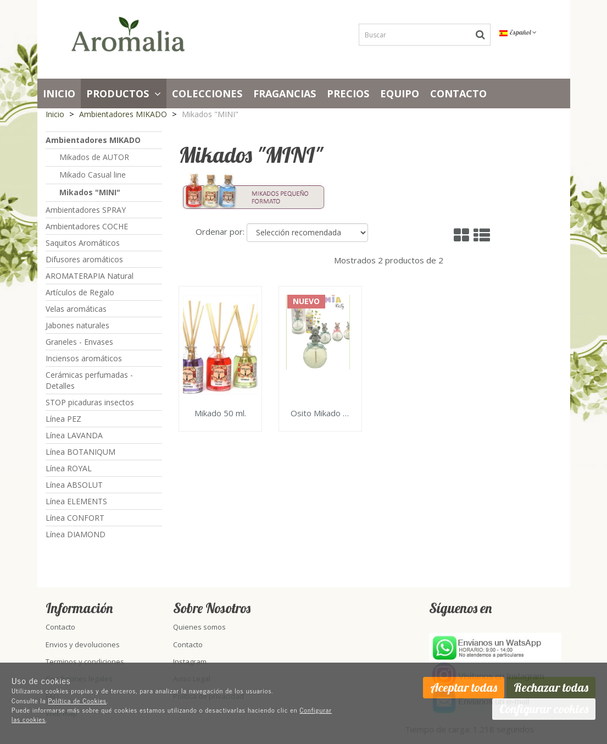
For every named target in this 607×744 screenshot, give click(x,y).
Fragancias (284, 93)
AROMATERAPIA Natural (89, 276)
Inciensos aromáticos (84, 358)
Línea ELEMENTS (76, 501)
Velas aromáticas (76, 309)
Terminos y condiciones (85, 661)
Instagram (190, 661)
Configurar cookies (543, 709)
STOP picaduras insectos (90, 402)
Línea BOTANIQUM (80, 452)
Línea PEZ (63, 419)
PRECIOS (348, 93)
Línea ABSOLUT (74, 485)
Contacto (458, 93)
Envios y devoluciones (83, 644)
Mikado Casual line (92, 174)
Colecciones (207, 93)
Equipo (399, 93)
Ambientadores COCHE (87, 226)
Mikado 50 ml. (220, 413)
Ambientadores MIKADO (93, 140)
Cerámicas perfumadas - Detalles (89, 380)
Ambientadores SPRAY (86, 210)
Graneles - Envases (79, 342)
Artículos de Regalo (80, 292)
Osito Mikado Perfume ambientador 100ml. (320, 413)
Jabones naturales (77, 325)
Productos (123, 93)
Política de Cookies (77, 700)
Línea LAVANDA (74, 435)
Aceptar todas (463, 687)
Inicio (59, 93)
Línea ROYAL (69, 468)
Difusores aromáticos (84, 259)
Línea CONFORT (75, 517)
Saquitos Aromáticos (83, 243)
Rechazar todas (551, 687)
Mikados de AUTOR (94, 157)
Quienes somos (199, 627)
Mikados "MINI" (89, 192)
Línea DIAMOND (75, 534)
